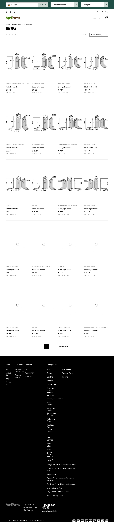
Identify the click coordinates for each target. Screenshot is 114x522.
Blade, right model (64, 209)
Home (8, 24)
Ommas (14, 144)
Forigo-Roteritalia (64, 144)
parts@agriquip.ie (49, 511)
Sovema (18, 84)
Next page (63, 346)
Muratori (35, 84)
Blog (106, 12)
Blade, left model (12, 87)
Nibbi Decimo (10, 84)
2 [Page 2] (52, 346)
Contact (100, 12)
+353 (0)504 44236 (48, 506)
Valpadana (25, 84)
